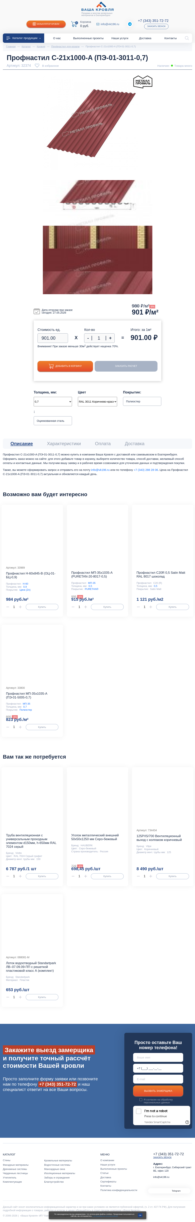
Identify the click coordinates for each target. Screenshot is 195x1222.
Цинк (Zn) (24, 589)
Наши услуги (107, 1164)
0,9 (25, 586)
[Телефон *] (158, 1068)
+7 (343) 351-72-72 (153, 21)
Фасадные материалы (16, 1164)
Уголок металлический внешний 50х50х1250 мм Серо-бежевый (95, 837)
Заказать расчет (127, 366)
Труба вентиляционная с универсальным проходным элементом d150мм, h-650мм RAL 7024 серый (31, 841)
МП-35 (91, 583)
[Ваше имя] (158, 1057)
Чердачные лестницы (15, 1173)
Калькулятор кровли (46, 24)
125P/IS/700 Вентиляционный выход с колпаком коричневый (159, 838)
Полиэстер (25, 709)
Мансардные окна (54, 1169)
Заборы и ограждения (57, 1177)
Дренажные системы (15, 1169)
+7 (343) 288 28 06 (146, 469)
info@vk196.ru (110, 24)
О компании (107, 1160)
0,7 (25, 706)
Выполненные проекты (113, 1168)
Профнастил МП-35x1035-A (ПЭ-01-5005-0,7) (26, 695)
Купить (42, 606)
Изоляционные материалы (59, 1173)
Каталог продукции (23, 38)
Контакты (105, 1185)
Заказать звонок (156, 26)
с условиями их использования (105, 1216)
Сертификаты (108, 1181)
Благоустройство (54, 1181)
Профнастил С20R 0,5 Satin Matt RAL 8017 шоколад (161, 574)
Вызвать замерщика (158, 1090)
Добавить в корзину (66, 366)
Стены (6, 1160)
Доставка (105, 1177)
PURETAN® (91, 589)
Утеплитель (9, 1177)
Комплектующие (12, 1181)
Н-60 (25, 583)
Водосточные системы (57, 1164)
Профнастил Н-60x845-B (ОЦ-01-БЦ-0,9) (30, 575)
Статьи (104, 1173)
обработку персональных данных (158, 1101)
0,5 (90, 586)
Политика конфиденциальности (118, 1190)
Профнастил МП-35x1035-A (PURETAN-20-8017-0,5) (91, 574)
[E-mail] (158, 1079)
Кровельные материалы (58, 1160)
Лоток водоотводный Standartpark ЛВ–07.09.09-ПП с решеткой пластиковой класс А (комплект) (31, 967)
